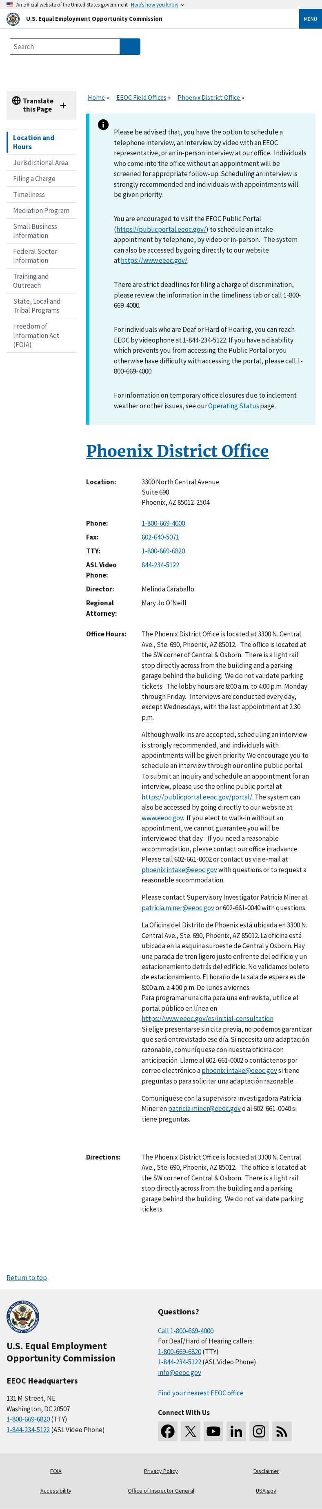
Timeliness (29, 194)
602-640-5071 (160, 537)
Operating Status (233, 405)
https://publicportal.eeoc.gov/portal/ (197, 797)
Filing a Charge (34, 178)
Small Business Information (35, 231)
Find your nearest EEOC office (201, 1392)
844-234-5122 (160, 564)
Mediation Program (41, 210)
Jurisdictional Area (40, 162)
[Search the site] (65, 46)
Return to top (27, 1277)
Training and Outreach (31, 281)
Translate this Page (38, 104)
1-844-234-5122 (28, 1429)
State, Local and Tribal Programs (37, 306)
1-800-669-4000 (163, 523)
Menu (310, 18)
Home (96, 97)
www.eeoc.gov (162, 817)
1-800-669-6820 (163, 550)
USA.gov (266, 1490)
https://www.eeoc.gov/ (154, 260)
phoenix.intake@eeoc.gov (179, 869)
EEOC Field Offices (141, 97)
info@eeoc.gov (179, 1372)
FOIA (56, 1471)
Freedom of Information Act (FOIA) (36, 335)
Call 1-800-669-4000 (185, 1330)
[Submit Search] (130, 46)
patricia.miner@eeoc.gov (178, 907)
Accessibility (55, 1490)
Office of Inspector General (161, 1490)
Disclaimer (266, 1471)
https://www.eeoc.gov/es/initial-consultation (207, 1018)
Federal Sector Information (35, 256)
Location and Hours (33, 142)
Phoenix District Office (209, 97)
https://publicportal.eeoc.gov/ (161, 229)
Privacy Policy (161, 1471)
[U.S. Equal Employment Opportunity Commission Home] (143, 18)
